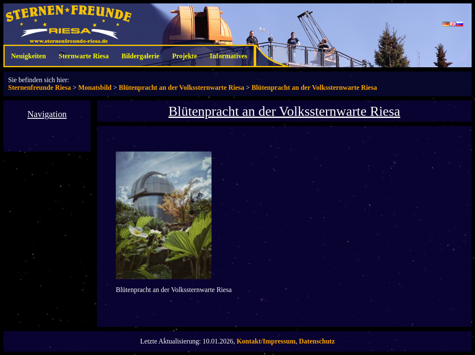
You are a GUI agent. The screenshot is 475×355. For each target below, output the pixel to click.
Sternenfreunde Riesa (39, 87)
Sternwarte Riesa (84, 56)
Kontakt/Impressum (266, 341)
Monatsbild (95, 87)
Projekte (184, 56)
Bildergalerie (141, 56)
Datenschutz (317, 341)
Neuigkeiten (28, 56)
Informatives (228, 56)
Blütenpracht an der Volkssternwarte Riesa (181, 87)
